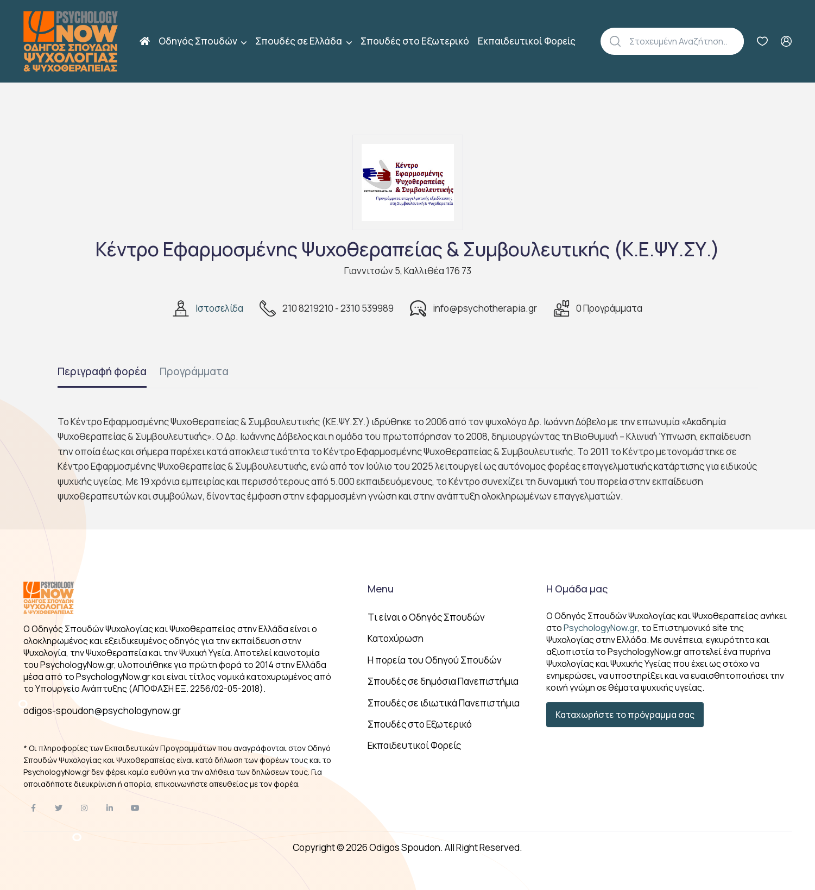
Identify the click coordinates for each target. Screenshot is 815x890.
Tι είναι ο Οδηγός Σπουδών (426, 617)
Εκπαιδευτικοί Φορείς (527, 41)
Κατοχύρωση (396, 638)
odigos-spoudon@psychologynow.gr (102, 710)
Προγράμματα (194, 371)
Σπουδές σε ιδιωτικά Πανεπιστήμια (444, 703)
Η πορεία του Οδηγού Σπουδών (435, 660)
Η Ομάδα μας (577, 589)
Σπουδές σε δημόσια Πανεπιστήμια (443, 681)
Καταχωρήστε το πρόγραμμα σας (624, 715)
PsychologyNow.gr (600, 628)
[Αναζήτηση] (686, 41)
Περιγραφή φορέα (102, 371)
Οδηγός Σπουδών (199, 41)
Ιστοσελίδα (219, 308)
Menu (381, 589)
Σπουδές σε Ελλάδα (299, 41)
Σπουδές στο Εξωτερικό (415, 41)
